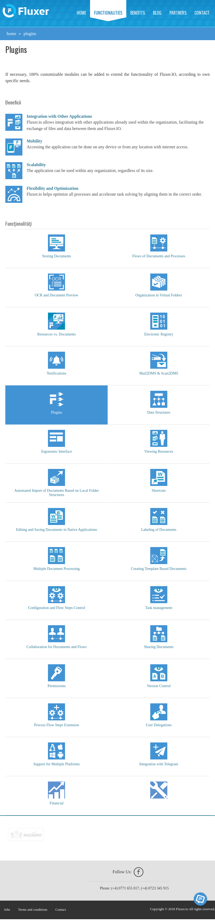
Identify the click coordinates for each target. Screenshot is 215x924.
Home (81, 13)
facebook (138, 872)
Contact (202, 13)
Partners (177, 13)
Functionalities (108, 13)
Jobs (7, 910)
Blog (157, 13)
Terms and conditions (32, 910)
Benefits (137, 13)
